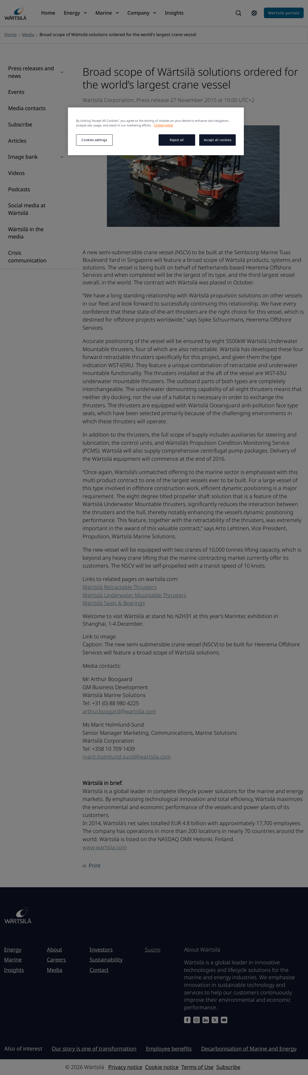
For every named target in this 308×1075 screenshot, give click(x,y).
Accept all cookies (217, 140)
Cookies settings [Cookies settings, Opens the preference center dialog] (94, 140)
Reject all (177, 140)
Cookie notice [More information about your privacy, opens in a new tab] (163, 125)
